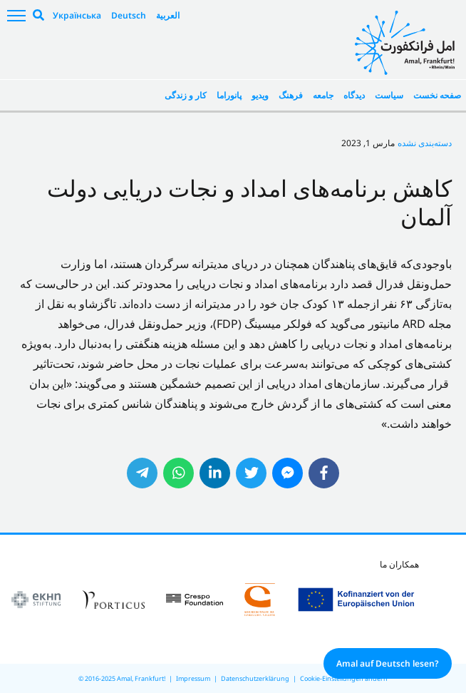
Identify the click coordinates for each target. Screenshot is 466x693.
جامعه (323, 95)
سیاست (389, 95)
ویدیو (260, 95)
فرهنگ (291, 95)
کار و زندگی (186, 95)
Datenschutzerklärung (255, 678)
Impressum (193, 678)
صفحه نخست (437, 95)
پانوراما (229, 95)
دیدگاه (354, 95)
